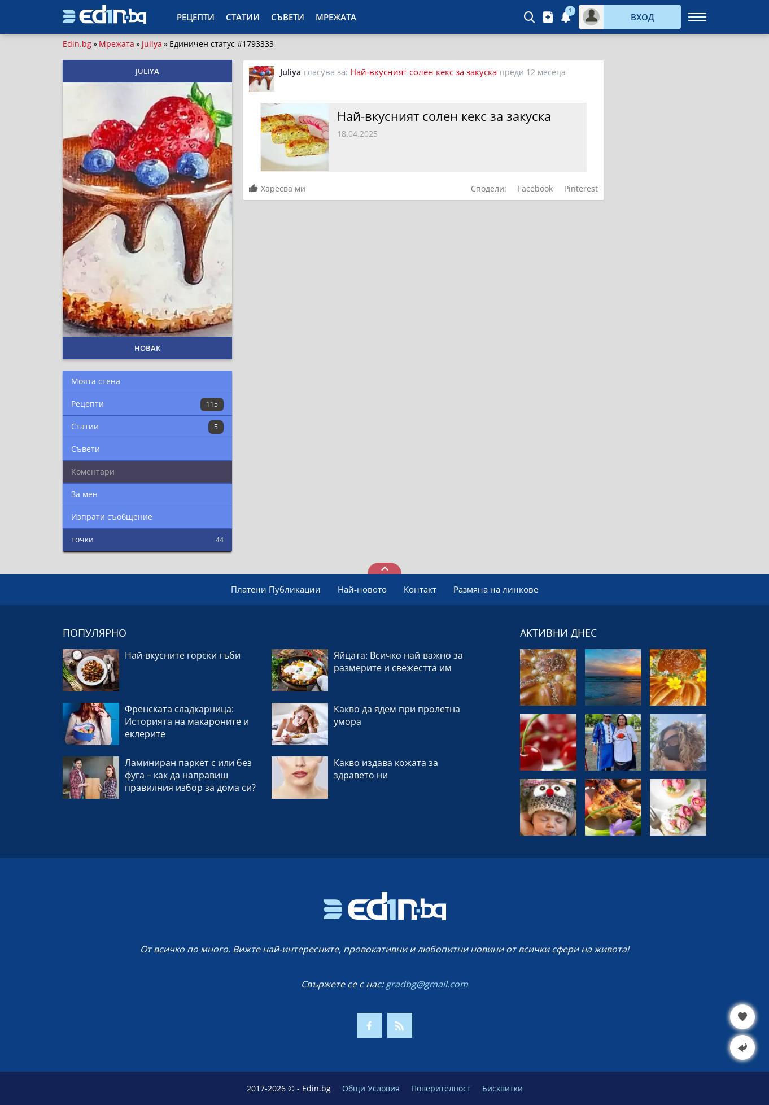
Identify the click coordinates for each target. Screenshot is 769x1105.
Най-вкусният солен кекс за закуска (423, 71)
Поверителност (441, 1088)
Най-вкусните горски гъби (183, 655)
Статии (243, 17)
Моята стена (95, 381)
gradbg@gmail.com (427, 984)
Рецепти (196, 17)
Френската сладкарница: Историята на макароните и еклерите (187, 721)
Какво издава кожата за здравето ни (386, 768)
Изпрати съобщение (111, 516)
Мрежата (336, 17)
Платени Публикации (276, 589)
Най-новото (362, 589)
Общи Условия (371, 1088)
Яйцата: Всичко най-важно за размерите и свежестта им (398, 661)
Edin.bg (77, 44)
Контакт (420, 589)
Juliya (152, 44)
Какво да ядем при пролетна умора (397, 715)
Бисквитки (502, 1088)
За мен (84, 494)
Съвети (287, 17)
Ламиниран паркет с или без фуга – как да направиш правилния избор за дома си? (190, 775)
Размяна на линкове (495, 589)
